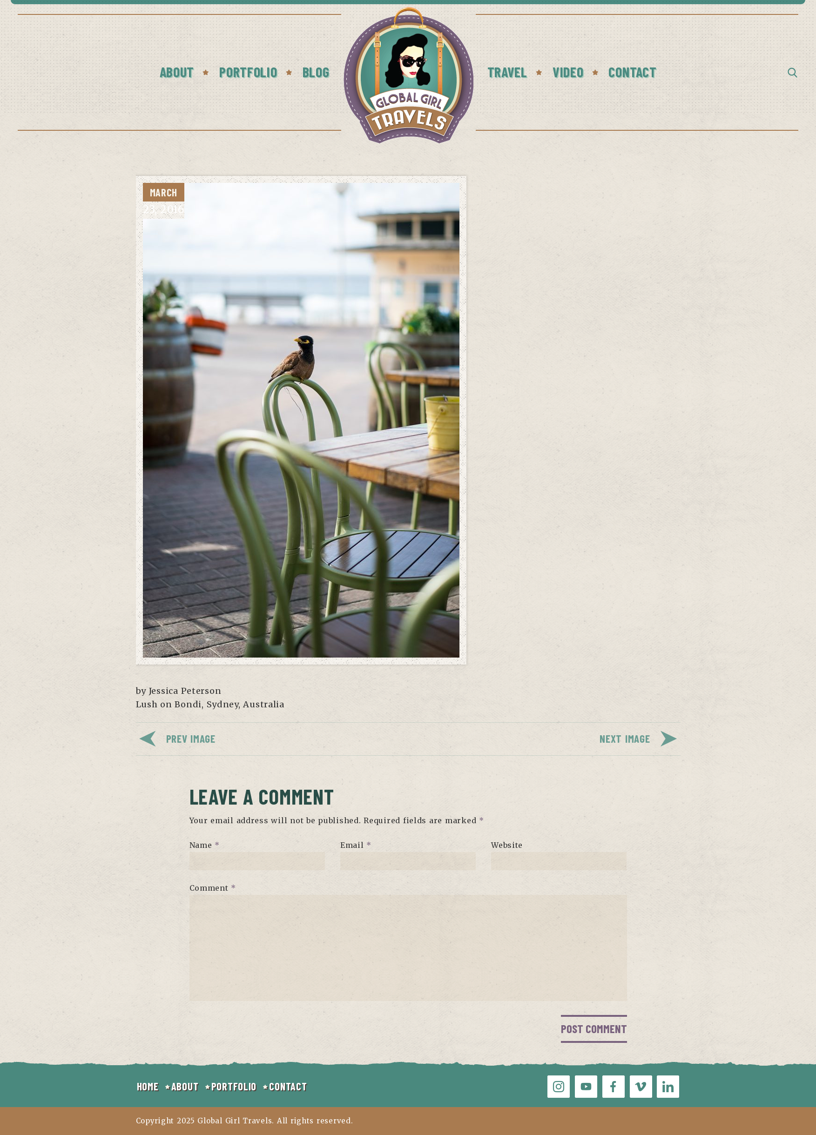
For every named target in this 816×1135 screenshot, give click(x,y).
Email (355, 845)
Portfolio (248, 71)
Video (568, 71)
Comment (212, 888)
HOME (148, 1086)
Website (507, 845)
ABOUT (185, 1086)
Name (204, 845)
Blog (316, 71)
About (177, 71)
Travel (507, 71)
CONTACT (288, 1086)
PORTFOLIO (233, 1086)
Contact (632, 71)
